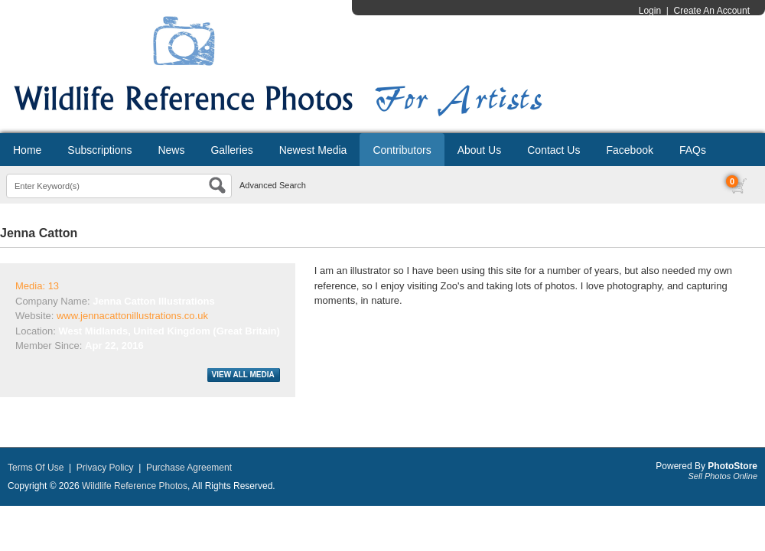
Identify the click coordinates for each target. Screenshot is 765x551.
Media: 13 (37, 286)
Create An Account (712, 10)
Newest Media (313, 150)
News (171, 150)
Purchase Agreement (189, 467)
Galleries (231, 150)
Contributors (402, 150)
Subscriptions (99, 150)
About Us (479, 150)
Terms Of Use (35, 467)
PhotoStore (732, 466)
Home (27, 150)
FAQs (692, 150)
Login (650, 10)
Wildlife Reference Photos (134, 486)
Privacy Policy (105, 467)
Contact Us (553, 150)
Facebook (629, 150)
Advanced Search (272, 185)
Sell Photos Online (723, 476)
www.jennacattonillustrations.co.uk (132, 315)
